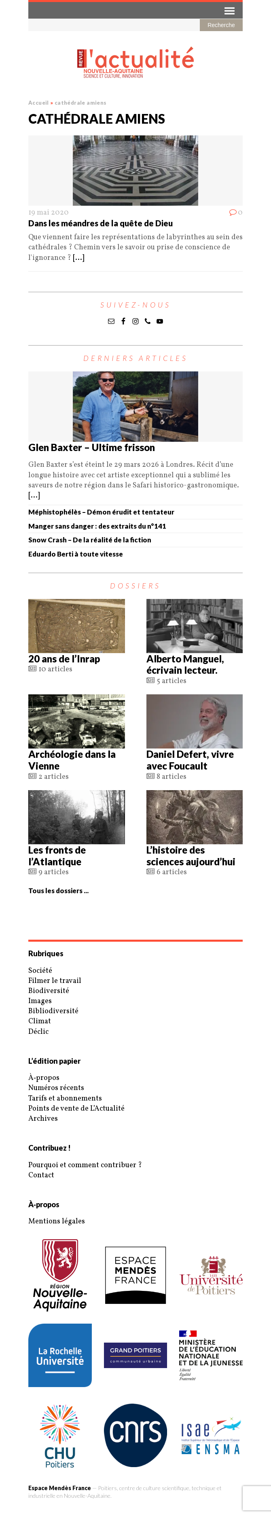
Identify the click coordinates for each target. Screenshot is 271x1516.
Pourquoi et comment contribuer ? (85, 1165)
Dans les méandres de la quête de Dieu (100, 223)
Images (40, 1001)
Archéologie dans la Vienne (72, 760)
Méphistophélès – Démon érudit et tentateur (101, 512)
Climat (39, 1021)
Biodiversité (48, 991)
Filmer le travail (54, 981)
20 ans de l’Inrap (64, 658)
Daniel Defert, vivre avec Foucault (190, 760)
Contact (41, 1175)
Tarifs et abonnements (65, 1099)
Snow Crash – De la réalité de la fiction (89, 540)
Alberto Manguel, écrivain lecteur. (185, 664)
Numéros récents (56, 1088)
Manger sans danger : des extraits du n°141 (97, 526)
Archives (43, 1119)
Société (40, 971)
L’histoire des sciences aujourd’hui (190, 855)
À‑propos (43, 1078)
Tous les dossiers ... (58, 890)
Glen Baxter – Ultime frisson (91, 447)
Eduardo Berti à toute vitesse (75, 554)
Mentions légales (56, 1222)
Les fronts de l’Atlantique (57, 855)
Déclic (38, 1032)
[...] (78, 258)
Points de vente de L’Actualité (76, 1109)
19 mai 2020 (48, 213)
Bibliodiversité (53, 1011)
